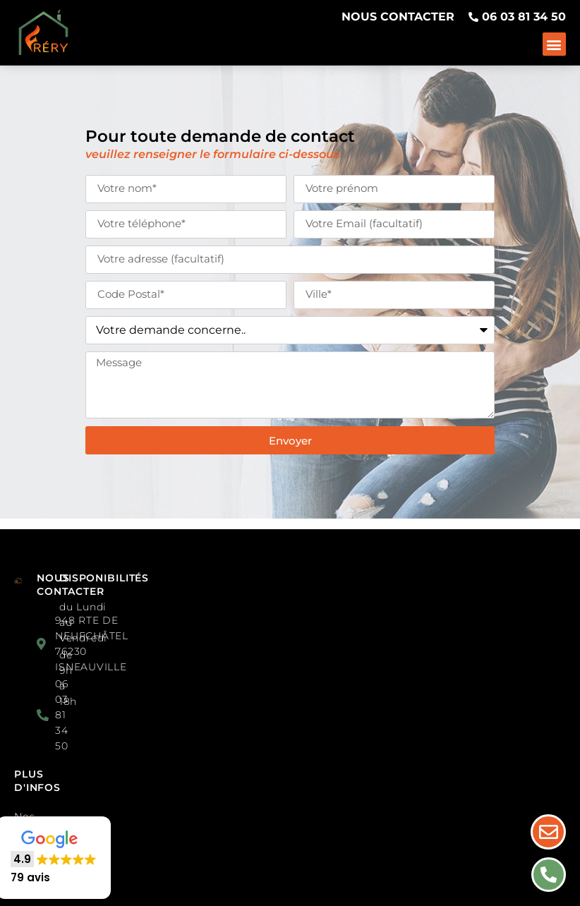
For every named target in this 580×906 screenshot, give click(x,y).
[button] (554, 44)
